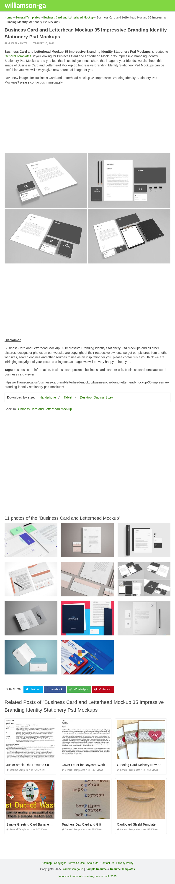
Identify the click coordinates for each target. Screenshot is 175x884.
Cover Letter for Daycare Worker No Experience (96, 764)
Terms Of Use (76, 862)
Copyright (60, 862)
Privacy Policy (124, 862)
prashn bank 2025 (105, 876)
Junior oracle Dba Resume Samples (31, 764)
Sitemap (47, 862)
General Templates (16, 43)
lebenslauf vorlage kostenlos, (76, 876)
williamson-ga (25, 5)
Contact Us (107, 862)
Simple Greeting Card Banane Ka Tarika (34, 824)
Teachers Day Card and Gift (81, 824)
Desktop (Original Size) (96, 397)
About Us (92, 862)
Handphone (47, 397)
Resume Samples (17, 769)
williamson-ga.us (73, 869)
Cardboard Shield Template (136, 824)
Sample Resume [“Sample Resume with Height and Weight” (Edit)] (96, 869)
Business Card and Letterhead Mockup (44, 409)
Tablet (68, 397)
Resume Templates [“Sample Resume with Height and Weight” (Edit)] (122, 869)
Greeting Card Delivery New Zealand (143, 764)
